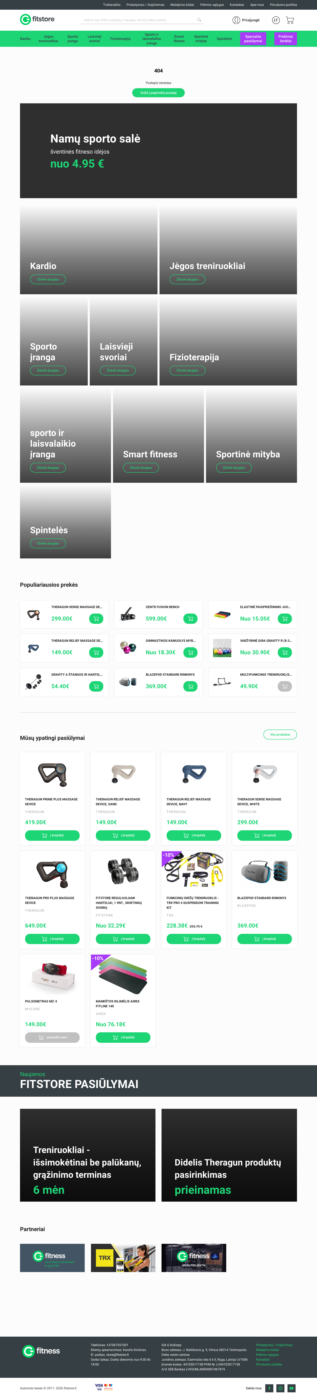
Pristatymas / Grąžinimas (145, 5)
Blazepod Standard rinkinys (170, 751)
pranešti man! (56, 1114)
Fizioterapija (194, 403)
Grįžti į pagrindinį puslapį (158, 93)
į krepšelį (56, 912)
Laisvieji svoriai (116, 398)
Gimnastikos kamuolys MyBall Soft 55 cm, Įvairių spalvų (194, 718)
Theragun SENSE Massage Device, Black (84, 684)
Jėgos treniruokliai (207, 289)
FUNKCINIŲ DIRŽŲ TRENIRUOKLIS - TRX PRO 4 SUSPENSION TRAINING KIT (193, 979)
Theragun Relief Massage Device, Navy (84, 718)
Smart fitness (150, 516)
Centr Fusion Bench (162, 684)
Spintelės (49, 607)
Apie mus (257, 5)
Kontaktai (237, 5)
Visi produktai (280, 811)
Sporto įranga (43, 398)
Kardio (43, 289)
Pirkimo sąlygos (212, 5)
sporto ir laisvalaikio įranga (53, 505)
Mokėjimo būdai (182, 5)
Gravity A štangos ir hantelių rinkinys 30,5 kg (91, 751)
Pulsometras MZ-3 (41, 1078)
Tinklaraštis (111, 5)
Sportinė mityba (248, 516)
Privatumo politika (283, 5)
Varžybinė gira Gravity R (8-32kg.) (269, 718)
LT (276, 20)
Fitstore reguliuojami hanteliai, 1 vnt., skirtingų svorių (119, 979)
